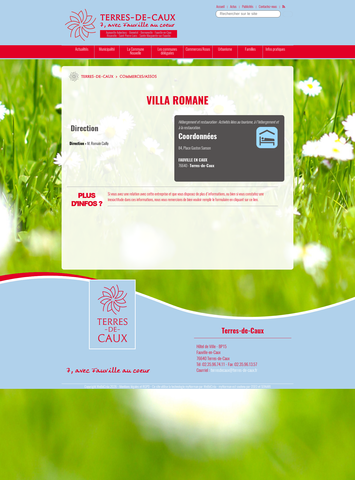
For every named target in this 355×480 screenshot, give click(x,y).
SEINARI (266, 386)
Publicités (247, 6)
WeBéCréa (103, 386)
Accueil (220, 6)
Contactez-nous (268, 6)
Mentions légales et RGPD (134, 386)
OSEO (254, 386)
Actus (233, 6)
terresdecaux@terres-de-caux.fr (234, 370)
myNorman (191, 386)
